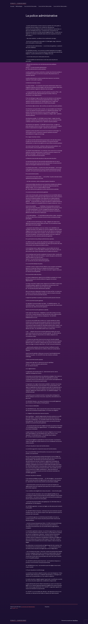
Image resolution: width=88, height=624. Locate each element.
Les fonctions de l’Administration (28, 606)
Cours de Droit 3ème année (59, 6)
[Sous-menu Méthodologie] (22, 6)
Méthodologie (19, 6)
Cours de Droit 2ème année (44, 6)
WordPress (75, 620)
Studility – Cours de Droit (18, 3)
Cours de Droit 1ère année (30, 6)
